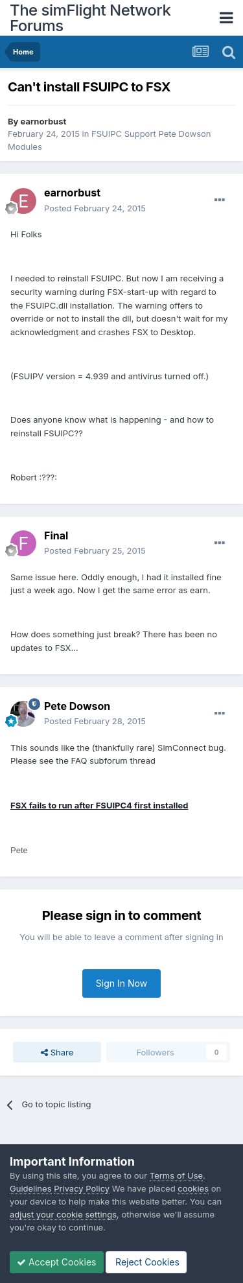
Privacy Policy (82, 1188)
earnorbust (44, 121)
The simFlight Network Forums (90, 18)
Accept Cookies (57, 1261)
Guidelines (31, 1188)
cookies (193, 1188)
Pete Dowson (77, 706)
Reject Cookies (146, 1261)
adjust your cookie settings (63, 1214)
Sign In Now (121, 983)
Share (57, 1052)
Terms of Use (176, 1175)
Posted (95, 208)
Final (56, 535)
